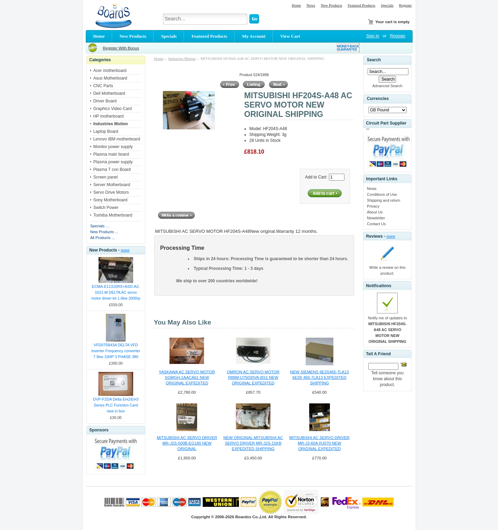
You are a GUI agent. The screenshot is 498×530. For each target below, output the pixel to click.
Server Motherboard (111, 184)
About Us (374, 212)
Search (374, 59)
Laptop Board (105, 131)
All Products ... (102, 238)
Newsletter (376, 218)
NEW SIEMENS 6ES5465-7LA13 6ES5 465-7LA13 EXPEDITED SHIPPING (319, 377)
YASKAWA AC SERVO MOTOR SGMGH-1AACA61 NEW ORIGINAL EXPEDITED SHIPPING (187, 378)
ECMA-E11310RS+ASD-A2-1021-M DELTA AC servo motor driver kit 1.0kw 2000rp (115, 292)
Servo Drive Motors (111, 192)
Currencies (378, 99)
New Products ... (104, 232)
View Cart (290, 36)
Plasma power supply (113, 161)
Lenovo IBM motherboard (116, 139)
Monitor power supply (113, 146)
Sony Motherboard (110, 200)
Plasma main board (111, 154)
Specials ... (99, 226)
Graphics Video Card (112, 108)
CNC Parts (103, 85)
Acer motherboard (110, 70)
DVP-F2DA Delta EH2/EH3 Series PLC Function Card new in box (115, 405)
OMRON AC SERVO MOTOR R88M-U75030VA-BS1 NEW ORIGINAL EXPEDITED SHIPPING (253, 378)
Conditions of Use (382, 194)
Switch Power (106, 207)
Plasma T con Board (112, 169)
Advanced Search (387, 86)
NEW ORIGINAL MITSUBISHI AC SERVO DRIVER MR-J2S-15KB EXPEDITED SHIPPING (253, 443)
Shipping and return (383, 200)
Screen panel (105, 177)
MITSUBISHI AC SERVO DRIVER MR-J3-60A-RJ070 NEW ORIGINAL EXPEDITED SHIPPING (319, 443)
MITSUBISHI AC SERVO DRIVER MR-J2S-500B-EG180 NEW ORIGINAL (187, 443)
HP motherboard (108, 116)
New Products (331, 5)
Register (405, 5)
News (310, 5)
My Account (254, 36)
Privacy (373, 206)
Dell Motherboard (109, 93)
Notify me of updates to (387, 330)
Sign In (372, 36)
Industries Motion (182, 58)
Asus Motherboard (110, 78)
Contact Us (376, 224)
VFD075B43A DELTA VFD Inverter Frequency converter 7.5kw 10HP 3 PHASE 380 (115, 351)
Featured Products (361, 5)
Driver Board (105, 101)
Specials (387, 5)
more (125, 250)
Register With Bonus (121, 48)
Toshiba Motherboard (112, 215)
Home (296, 5)
